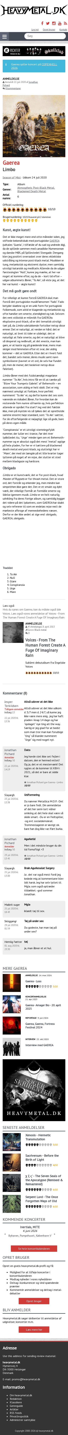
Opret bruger (49, 29)
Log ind (35, 29)
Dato (27, 750)
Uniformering (32, 795)
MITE (36, 1227)
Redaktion (16, 1398)
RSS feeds (16, 1413)
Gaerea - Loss (33, 981)
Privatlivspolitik (19, 1416)
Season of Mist (12, 177)
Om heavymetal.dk (21, 1395)
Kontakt (63, 29)
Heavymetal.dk (34, 10)
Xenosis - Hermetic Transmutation (38, 1137)
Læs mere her (34, 1329)
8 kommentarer (13, 88)
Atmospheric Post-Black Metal (35, 187)
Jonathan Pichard (10, 752)
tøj (26, 941)
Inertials (25, 1227)
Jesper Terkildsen (11, 704)
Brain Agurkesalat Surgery (39, 868)
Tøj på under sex (33, 921)
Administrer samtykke (22, 1420)
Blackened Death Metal (31, 191)
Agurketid (29, 839)
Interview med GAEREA (39, 1045)
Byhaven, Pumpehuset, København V (29, 1235)
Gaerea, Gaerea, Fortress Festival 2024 (40, 1025)
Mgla (27, 904)
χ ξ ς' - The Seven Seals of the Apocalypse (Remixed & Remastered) (44, 1180)
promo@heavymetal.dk (26, 1379)
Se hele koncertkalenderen (34, 1248)
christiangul (36, 626)
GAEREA (54, 240)
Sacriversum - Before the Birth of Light (42, 1158)
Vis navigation (3, 34)
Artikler (14, 1409)
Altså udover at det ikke (38, 701)
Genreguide (16, 1406)
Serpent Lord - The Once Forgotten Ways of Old (41, 1199)
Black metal (41, 629)
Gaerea (11, 162)
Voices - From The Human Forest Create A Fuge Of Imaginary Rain (45, 647)
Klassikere (16, 1402)
